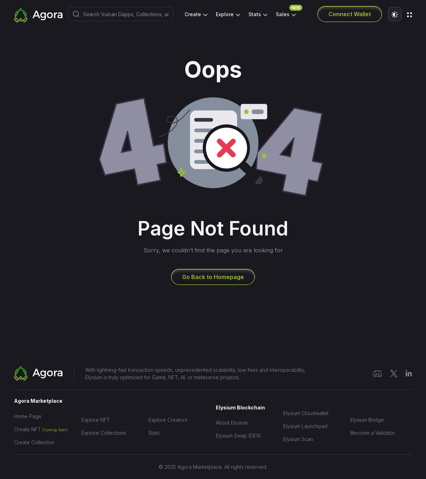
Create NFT (41, 429)
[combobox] (120, 14)
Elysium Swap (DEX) (238, 436)
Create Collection (34, 442)
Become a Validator (372, 433)
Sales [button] (286, 12)
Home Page (27, 416)
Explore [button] (225, 14)
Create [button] (193, 14)
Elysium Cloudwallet (305, 413)
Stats (154, 433)
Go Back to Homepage (213, 276)
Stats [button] (255, 14)
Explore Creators (167, 420)
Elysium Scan (298, 439)
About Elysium (232, 423)
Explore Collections (103, 433)
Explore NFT (95, 420)
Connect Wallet (349, 14)
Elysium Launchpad (305, 426)
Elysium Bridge (367, 420)
